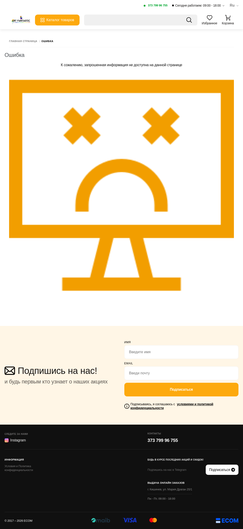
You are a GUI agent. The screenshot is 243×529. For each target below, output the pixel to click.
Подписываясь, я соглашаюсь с (171, 406)
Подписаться (181, 389)
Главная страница (23, 41)
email (128, 363)
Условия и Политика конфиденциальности (19, 468)
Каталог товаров (57, 20)
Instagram (15, 440)
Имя (127, 342)
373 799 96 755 (158, 5)
